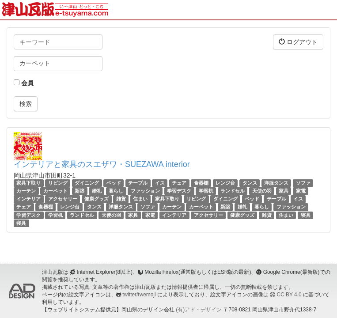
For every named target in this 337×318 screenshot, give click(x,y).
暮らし (116, 190)
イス (160, 183)
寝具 (305, 215)
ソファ (303, 183)
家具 (283, 190)
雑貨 (121, 198)
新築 (79, 190)
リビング (58, 183)
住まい (140, 198)
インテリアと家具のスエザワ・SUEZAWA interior (102, 164)
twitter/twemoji (138, 295)
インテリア (28, 198)
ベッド (113, 183)
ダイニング (87, 183)
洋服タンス (276, 183)
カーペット (55, 190)
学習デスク (179, 190)
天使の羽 (262, 190)
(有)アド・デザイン (199, 310)
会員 (24, 83)
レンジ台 (225, 183)
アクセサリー (62, 198)
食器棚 (201, 183)
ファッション (145, 190)
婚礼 (97, 190)
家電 (301, 190)
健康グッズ (96, 198)
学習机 (206, 190)
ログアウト (298, 41)
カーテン (26, 190)
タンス (249, 183)
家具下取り (28, 183)
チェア (179, 183)
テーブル (138, 183)
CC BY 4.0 (289, 295)
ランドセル (232, 190)
